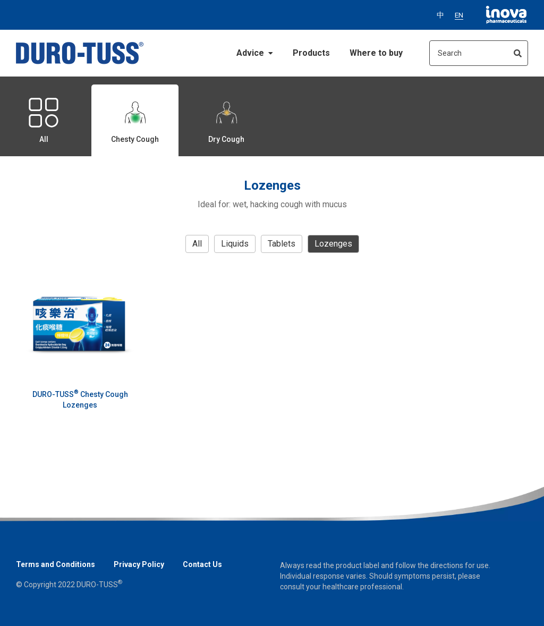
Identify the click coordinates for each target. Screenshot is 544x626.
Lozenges (333, 244)
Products (311, 53)
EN (459, 15)
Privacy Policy (139, 564)
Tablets (281, 244)
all (197, 244)
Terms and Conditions (55, 564)
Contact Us (202, 564)
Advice (254, 53)
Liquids (235, 244)
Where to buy (376, 53)
